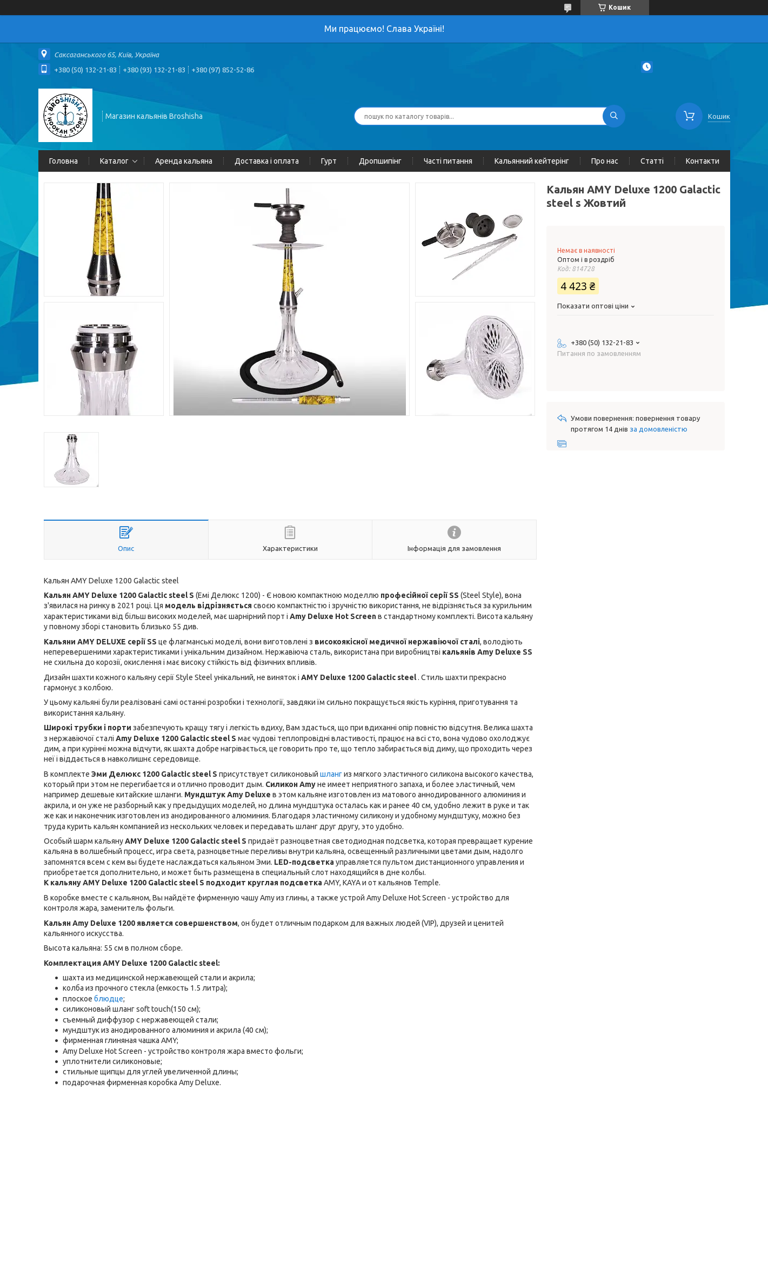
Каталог (114, 161)
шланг (331, 774)
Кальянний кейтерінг (532, 161)
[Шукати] (614, 116)
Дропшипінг (380, 161)
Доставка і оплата (267, 161)
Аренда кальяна (183, 161)
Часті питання (448, 161)
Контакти (702, 161)
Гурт (329, 161)
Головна (63, 161)
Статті (652, 161)
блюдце (108, 998)
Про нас (604, 161)
